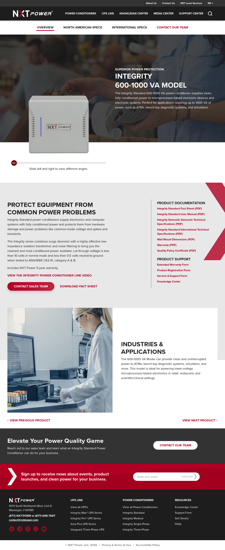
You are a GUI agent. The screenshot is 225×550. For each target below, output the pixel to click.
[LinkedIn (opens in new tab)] (11, 529)
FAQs (178, 524)
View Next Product (200, 420)
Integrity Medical (133, 518)
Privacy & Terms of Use (116, 545)
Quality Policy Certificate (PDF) (176, 251)
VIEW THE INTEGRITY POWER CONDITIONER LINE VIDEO (49, 275)
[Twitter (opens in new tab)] (35, 529)
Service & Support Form (172, 276)
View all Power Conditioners (140, 507)
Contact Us (168, 3)
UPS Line (108, 13)
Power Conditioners (80, 13)
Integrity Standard (133, 513)
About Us (151, 3)
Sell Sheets (182, 518)
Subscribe (189, 476)
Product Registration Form (173, 270)
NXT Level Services (191, 3)
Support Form (183, 513)
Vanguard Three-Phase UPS (87, 530)
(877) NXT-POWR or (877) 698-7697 (32, 516)
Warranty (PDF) (166, 245)
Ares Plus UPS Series (83, 524)
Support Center (191, 13)
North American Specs (82, 27)
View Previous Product (28, 420)
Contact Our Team (172, 27)
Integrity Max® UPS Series (86, 513)
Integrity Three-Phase (136, 530)
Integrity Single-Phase (136, 524)
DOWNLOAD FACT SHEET (78, 286)
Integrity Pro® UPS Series (85, 518)
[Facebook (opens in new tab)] (19, 529)
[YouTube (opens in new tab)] (44, 529)
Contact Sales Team (31, 286)
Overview (45, 27)
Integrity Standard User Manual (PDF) (181, 214)
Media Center (163, 13)
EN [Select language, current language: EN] (210, 3)
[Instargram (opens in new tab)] (27, 529)
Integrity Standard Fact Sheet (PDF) (179, 208)
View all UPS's (79, 507)
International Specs (129, 27)
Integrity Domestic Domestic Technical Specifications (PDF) (181, 222)
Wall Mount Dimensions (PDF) (176, 239)
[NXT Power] (22, 500)
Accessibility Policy (148, 545)
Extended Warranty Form (173, 265)
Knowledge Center (134, 13)
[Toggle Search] (210, 13)
